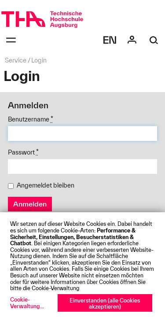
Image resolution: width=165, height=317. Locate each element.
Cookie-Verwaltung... (27, 302)
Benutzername (30, 119)
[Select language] (110, 40)
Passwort (23, 152)
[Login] (132, 40)
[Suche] (154, 40)
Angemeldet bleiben (41, 185)
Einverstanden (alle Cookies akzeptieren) (105, 303)
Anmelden (30, 204)
